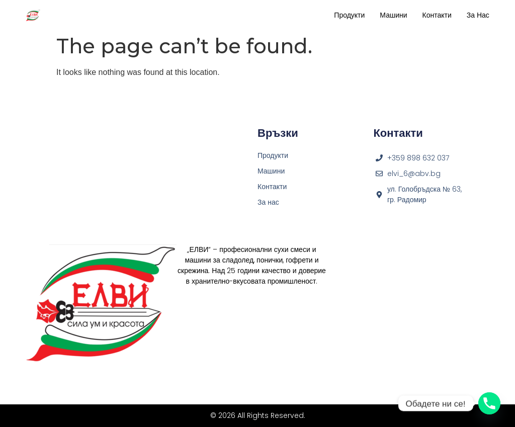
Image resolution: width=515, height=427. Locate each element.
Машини (393, 15)
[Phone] (489, 403)
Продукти (349, 15)
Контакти (437, 15)
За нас (478, 15)
